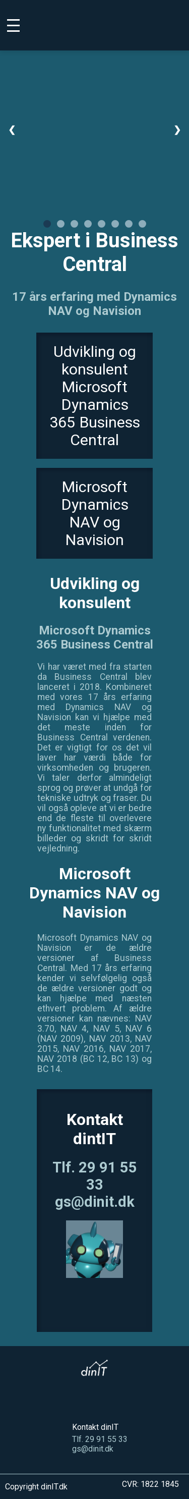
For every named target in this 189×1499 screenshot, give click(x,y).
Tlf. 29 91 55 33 (94, 1176)
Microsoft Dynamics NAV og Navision (95, 513)
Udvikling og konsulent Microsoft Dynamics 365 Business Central (94, 396)
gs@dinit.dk (95, 1201)
